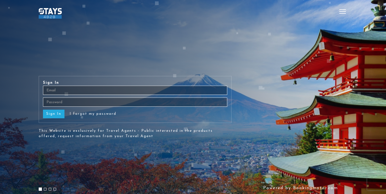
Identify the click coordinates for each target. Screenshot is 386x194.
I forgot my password (93, 114)
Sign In (51, 83)
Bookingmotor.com (315, 188)
